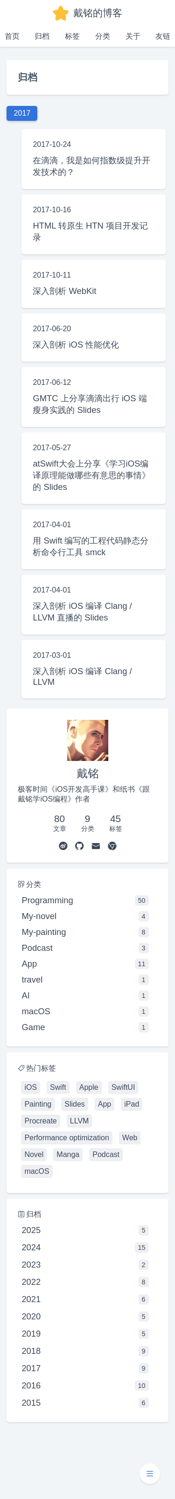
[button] (150, 1474)
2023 (84, 1265)
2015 (84, 1403)
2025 (84, 1230)
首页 (12, 36)
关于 (133, 36)
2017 (84, 1368)
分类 (102, 36)
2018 (84, 1351)
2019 (84, 1334)
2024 (84, 1247)
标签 (72, 36)
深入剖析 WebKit (64, 291)
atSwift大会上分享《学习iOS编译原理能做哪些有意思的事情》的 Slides (91, 475)
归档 (42, 36)
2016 (84, 1385)
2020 (84, 1316)
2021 (84, 1299)
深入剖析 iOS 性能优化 (76, 344)
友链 (162, 36)
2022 (84, 1282)
